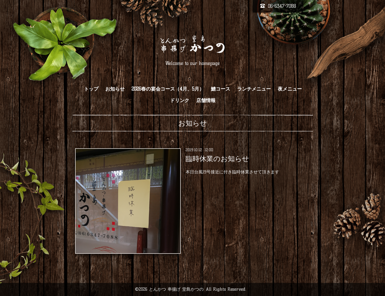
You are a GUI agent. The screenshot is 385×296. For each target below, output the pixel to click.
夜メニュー (290, 89)
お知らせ (115, 89)
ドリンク (179, 100)
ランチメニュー (254, 89)
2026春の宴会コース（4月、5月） (168, 89)
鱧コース (220, 89)
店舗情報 (205, 100)
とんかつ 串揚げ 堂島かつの (176, 289)
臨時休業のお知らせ (217, 158)
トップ (91, 89)
